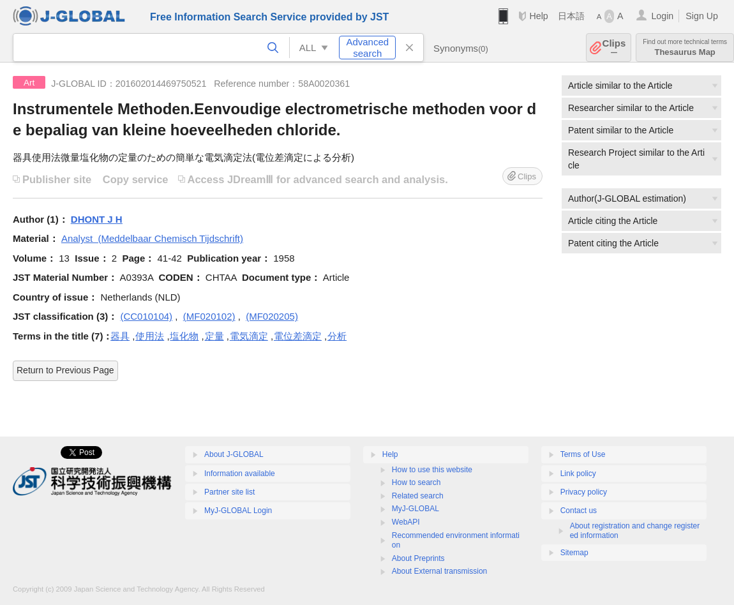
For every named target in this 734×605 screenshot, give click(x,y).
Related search (418, 495)
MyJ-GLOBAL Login (238, 510)
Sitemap (574, 552)
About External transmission (439, 571)
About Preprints (418, 558)
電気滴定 (249, 336)
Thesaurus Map (685, 47)
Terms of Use (583, 454)
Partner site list (229, 492)
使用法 (149, 336)
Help (538, 16)
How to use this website (432, 469)
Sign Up (701, 16)
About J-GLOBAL (234, 454)
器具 (120, 336)
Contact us (578, 510)
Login (662, 16)
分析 (337, 336)
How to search (416, 482)
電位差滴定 (298, 336)
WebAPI (406, 522)
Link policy (578, 473)
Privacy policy (583, 492)
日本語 (571, 16)
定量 (214, 336)
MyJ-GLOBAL (415, 508)
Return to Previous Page (65, 370)
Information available (239, 473)
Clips (614, 47)
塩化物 (184, 336)
